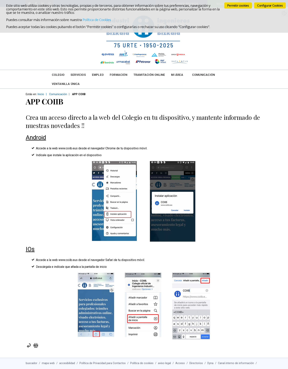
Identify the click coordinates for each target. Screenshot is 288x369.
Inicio (40, 94)
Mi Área (177, 75)
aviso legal (164, 363)
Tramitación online (149, 75)
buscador (31, 363)
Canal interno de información (236, 363)
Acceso (180, 363)
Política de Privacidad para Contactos (102, 363)
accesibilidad (67, 363)
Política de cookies (141, 363)
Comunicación (203, 75)
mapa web (48, 363)
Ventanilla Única (66, 84)
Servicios (78, 75)
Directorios (196, 363)
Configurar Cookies (270, 5)
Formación (118, 75)
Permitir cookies (238, 5)
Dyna (210, 363)
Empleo (98, 75)
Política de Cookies (97, 19)
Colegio (58, 75)
